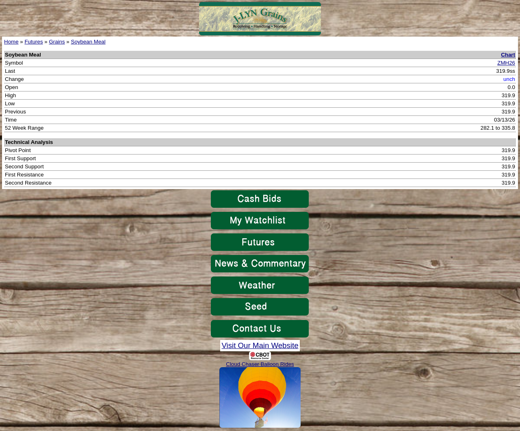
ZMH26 (506, 63)
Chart (508, 55)
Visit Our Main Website (259, 345)
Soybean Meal (88, 42)
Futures (33, 42)
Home (11, 42)
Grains (57, 42)
